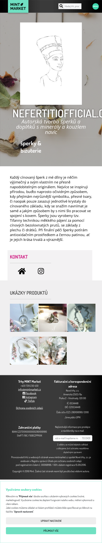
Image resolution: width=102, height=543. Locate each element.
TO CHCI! (86, 438)
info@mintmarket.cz (29, 389)
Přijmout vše (51, 530)
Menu (95, 6)
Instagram (29, 397)
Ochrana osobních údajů (29, 408)
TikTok (29, 401)
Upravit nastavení (51, 520)
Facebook (29, 393)
